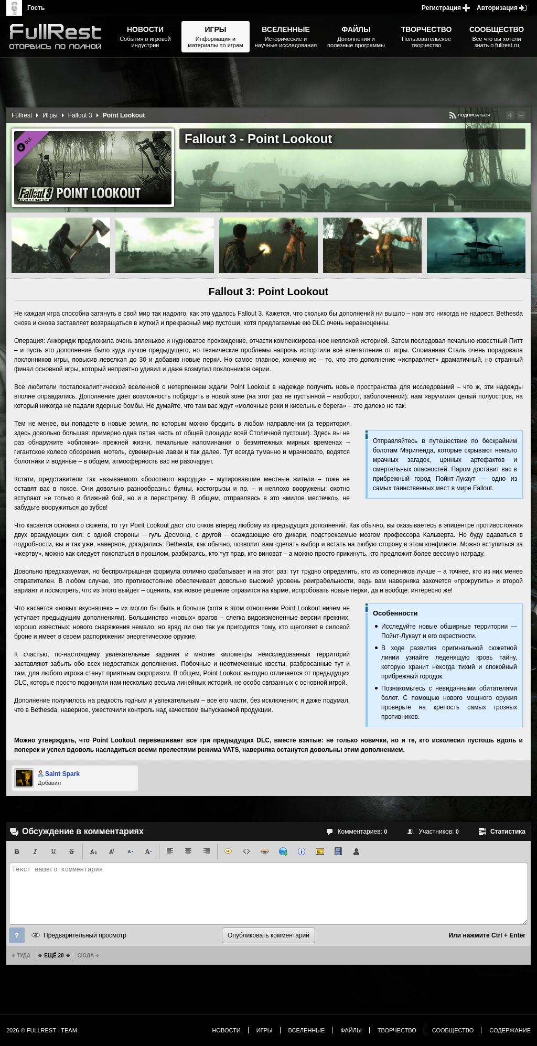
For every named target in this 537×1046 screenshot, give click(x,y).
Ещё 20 (53, 955)
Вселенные (306, 1030)
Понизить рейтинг (521, 115)
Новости (226, 1030)
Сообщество (453, 1030)
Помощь (17, 935)
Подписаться (474, 115)
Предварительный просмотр (85, 935)
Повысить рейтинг (510, 115)
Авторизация (497, 8)
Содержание (510, 1030)
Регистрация (441, 8)
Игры (49, 115)
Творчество (397, 1030)
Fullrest (22, 115)
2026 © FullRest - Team (41, 1030)
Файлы (350, 1030)
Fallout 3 (80, 115)
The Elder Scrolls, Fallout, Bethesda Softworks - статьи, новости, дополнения (58, 37)
